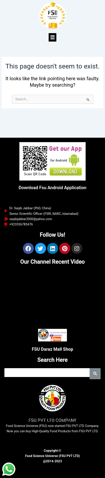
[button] (52, 37)
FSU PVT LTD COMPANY (53, 420)
